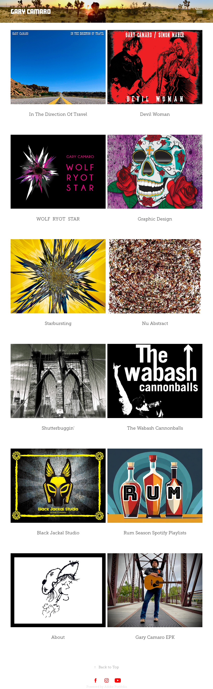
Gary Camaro (31, 11)
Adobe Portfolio (115, 686)
